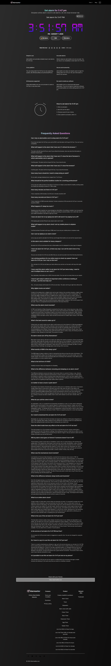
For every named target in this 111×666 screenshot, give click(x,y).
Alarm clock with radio (65, 608)
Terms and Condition (48, 596)
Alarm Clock (65, 598)
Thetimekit (81, 597)
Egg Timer (65, 622)
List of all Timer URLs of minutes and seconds (65, 633)
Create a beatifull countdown (65, 595)
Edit (56, 38)
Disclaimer (48, 600)
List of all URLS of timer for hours (65, 642)
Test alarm (67, 38)
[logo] (15, 2)
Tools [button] (90, 2)
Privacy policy (48, 603)
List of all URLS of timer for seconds (65, 649)
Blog (96, 2)
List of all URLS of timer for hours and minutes (65, 638)
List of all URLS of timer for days (65, 629)
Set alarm (44, 38)
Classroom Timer (65, 619)
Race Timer (65, 615)
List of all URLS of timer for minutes (65, 646)
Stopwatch (65, 605)
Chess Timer (65, 612)
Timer (65, 602)
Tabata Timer (65, 625)
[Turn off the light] (100, 2)
